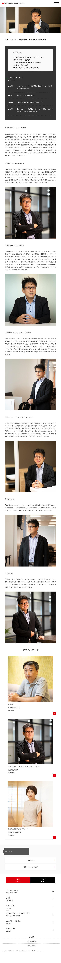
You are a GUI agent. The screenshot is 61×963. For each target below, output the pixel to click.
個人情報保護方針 (31, 941)
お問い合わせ (31, 946)
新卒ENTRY (18, 880)
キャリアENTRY (43, 880)
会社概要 (31, 937)
